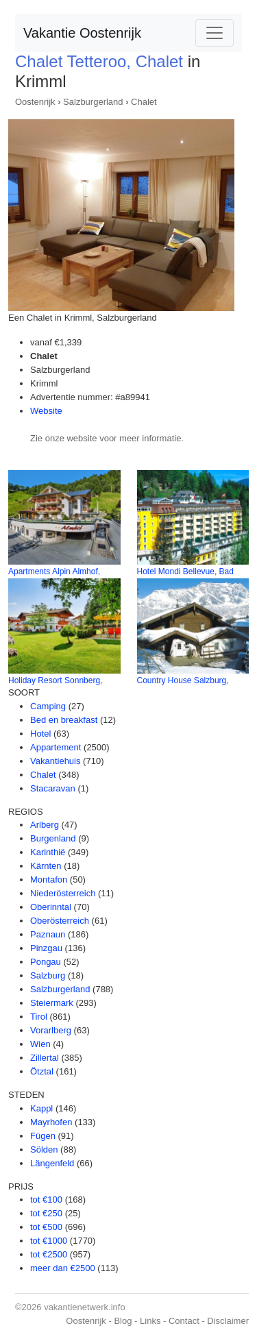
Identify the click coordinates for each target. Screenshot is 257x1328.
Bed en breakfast (63, 720)
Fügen (43, 1136)
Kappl (41, 1108)
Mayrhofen (51, 1122)
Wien (40, 1044)
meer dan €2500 (62, 1268)
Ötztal (41, 1071)
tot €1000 (48, 1240)
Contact (184, 1321)
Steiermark (51, 1003)
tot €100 (46, 1199)
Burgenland (53, 838)
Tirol (38, 1016)
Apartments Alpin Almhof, (54, 571)
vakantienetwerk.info (84, 1307)
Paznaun (47, 934)
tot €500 (46, 1227)
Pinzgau (46, 948)
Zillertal (44, 1058)
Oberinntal (50, 907)
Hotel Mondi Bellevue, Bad (185, 571)
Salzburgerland (93, 102)
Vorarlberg (50, 1030)
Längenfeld (52, 1163)
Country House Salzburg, (183, 680)
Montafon (48, 879)
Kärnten (46, 866)
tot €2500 (48, 1254)
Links (150, 1321)
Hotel (40, 733)
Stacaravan (52, 788)
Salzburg (47, 975)
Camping (48, 706)
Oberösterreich (59, 920)
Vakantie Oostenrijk (82, 32)
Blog (123, 1321)
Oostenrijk (35, 102)
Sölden (44, 1149)
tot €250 (46, 1213)
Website (46, 411)
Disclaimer (228, 1321)
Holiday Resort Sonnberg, (55, 680)
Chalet (144, 102)
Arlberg (44, 825)
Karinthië (47, 852)
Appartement (55, 747)
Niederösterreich (62, 893)
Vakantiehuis (55, 761)
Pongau (45, 962)
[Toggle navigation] (214, 33)
